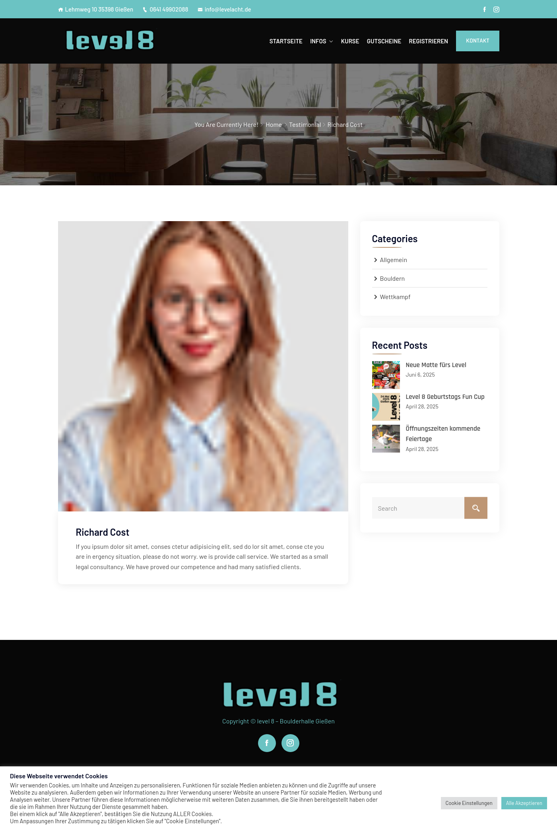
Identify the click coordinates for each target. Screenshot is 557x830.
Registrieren (428, 41)
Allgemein (394, 259)
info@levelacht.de (224, 9)
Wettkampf (395, 296)
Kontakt (477, 41)
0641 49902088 (165, 9)
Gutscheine (384, 41)
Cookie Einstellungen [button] (469, 803)
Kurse (350, 41)
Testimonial (305, 124)
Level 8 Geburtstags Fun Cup (445, 397)
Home (274, 124)
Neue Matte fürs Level (436, 365)
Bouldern (392, 278)
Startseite (286, 41)
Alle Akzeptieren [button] (524, 803)
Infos (318, 41)
